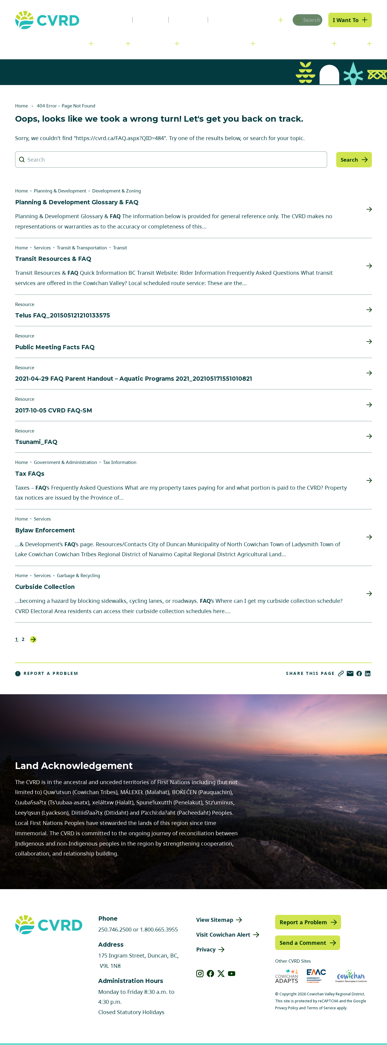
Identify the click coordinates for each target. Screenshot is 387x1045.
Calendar (181, 20)
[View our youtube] (232, 973)
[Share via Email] (350, 673)
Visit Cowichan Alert (223, 934)
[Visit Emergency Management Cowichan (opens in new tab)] (316, 976)
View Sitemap (214, 919)
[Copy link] (341, 673)
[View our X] (221, 973)
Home (21, 106)
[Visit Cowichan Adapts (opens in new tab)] (286, 976)
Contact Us (222, 20)
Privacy (206, 949)
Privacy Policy (286, 1007)
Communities (155, 43)
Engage (354, 43)
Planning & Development (218, 43)
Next (33, 639)
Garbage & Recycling (78, 575)
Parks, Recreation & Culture (296, 43)
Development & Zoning (116, 191)
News (110, 20)
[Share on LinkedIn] (367, 673)
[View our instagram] (200, 973)
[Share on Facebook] (359, 673)
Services (112, 43)
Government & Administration (50, 43)
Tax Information (119, 462)
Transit (120, 248)
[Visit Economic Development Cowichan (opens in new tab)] (351, 976)
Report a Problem (47, 673)
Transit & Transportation (82, 248)
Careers (143, 20)
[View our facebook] (210, 973)
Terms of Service (321, 1007)
